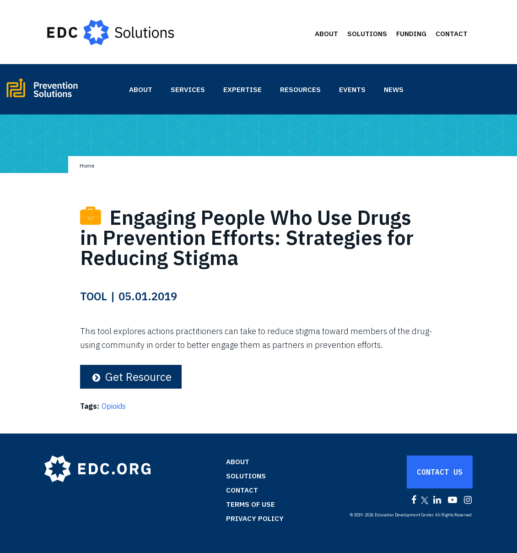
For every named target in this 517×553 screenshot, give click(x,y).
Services (188, 89)
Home (87, 165)
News (394, 89)
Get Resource (131, 376)
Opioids (114, 406)
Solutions (367, 33)
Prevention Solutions (62, 91)
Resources (300, 89)
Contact (452, 33)
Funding (411, 33)
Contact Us (440, 472)
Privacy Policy (255, 518)
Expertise (242, 89)
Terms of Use (250, 504)
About (326, 33)
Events (352, 89)
